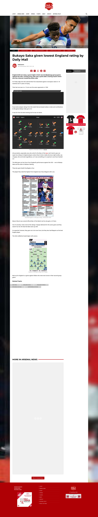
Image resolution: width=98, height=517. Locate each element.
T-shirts (38, 13)
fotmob (45, 149)
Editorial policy (57, 13)
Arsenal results (17, 488)
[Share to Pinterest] (44, 71)
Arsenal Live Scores (18, 486)
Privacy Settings (43, 503)
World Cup (48, 75)
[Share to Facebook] (31, 71)
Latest (14, 13)
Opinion (33, 13)
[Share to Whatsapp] (38, 71)
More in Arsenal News (24, 359)
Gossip (27, 13)
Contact (49, 13)
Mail (47, 153)
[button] (86, 14)
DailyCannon (21, 64)
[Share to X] (35, 71)
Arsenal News (20, 13)
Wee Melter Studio (18, 489)
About (43, 13)
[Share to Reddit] (41, 71)
